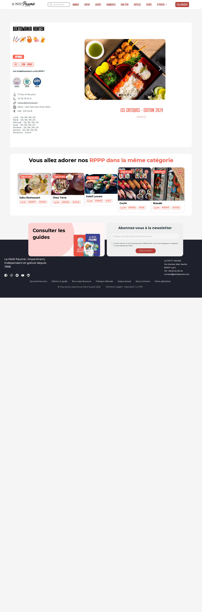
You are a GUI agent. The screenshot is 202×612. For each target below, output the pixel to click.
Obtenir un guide (59, 281)
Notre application (163, 281)
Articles (137, 4)
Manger (76, 4)
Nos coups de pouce (81, 281)
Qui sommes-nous (38, 281)
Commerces (110, 4)
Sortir (87, 4)
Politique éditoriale (104, 281)
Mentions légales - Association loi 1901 (124, 287)
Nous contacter (143, 281)
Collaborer (182, 4)
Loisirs (98, 4)
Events (149, 4)
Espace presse (124, 281)
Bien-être (125, 4)
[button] (162, 4)
